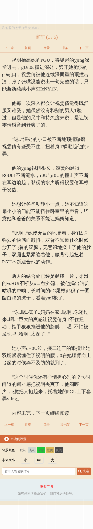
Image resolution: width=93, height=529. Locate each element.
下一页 (84, 48)
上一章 (9, 48)
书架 (65, 48)
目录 (46, 48)
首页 (28, 48)
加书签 (65, 424)
